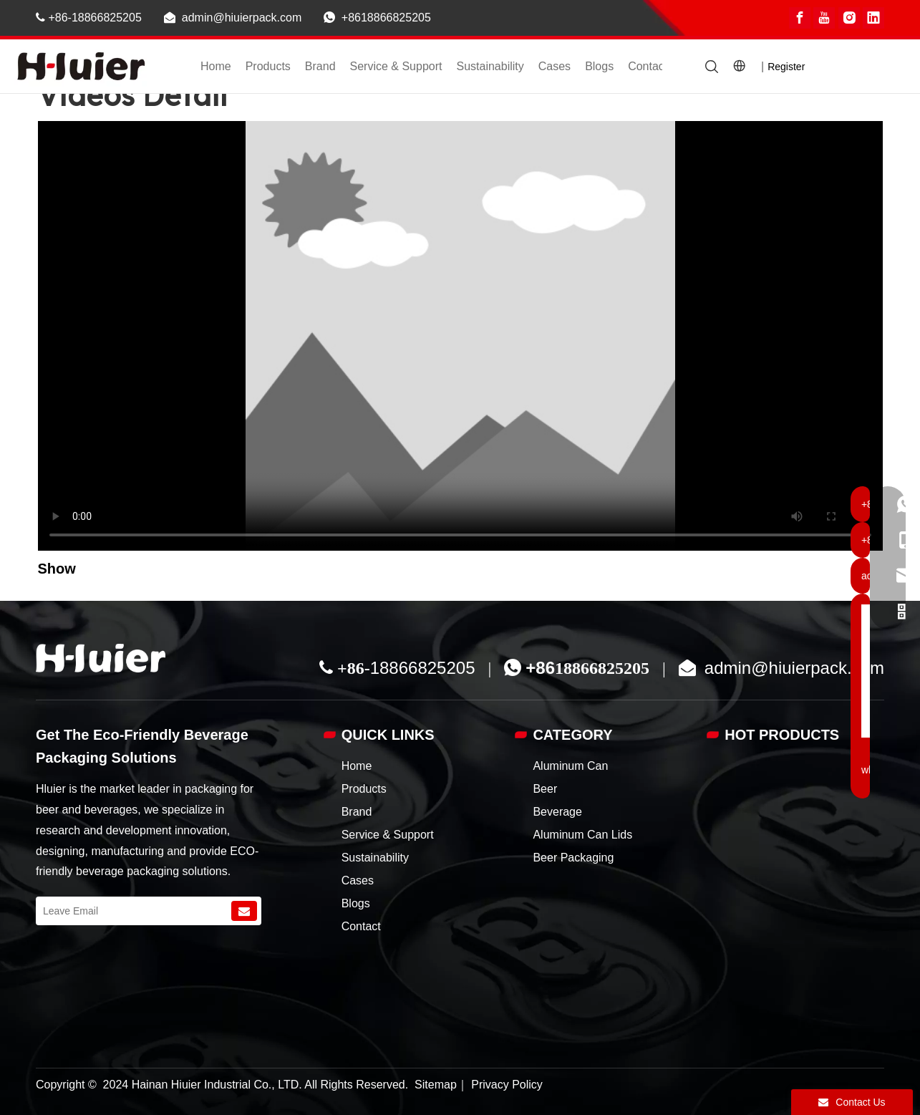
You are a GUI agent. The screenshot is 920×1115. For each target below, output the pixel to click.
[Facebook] (799, 18)
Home (215, 66)
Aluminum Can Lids (582, 835)
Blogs (599, 66)
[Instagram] (849, 18)
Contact (647, 66)
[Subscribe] (244, 911)
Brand (320, 66)
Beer (545, 789)
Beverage (557, 812)
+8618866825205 (386, 17)
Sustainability (489, 66)
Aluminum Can (570, 766)
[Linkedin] (873, 18)
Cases (554, 66)
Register (786, 66)
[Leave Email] (132, 911)
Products (268, 66)
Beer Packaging (573, 857)
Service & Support (396, 66)
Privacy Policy (507, 1084)
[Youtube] (824, 18)
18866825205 (422, 667)
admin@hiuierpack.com (241, 17)
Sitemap (436, 1084)
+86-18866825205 (89, 17)
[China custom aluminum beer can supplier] (100, 658)
